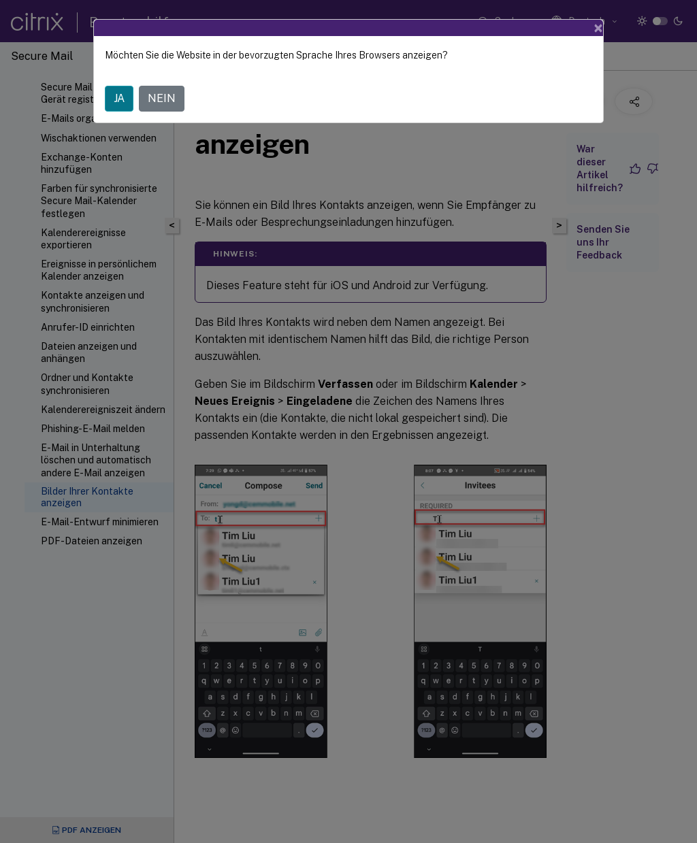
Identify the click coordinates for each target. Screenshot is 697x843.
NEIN (162, 98)
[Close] (598, 28)
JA (119, 98)
